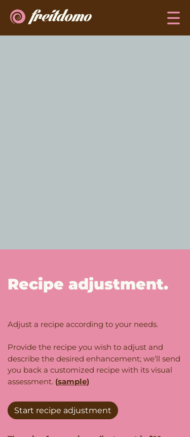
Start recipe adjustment (62, 410)
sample (72, 381)
